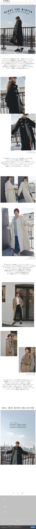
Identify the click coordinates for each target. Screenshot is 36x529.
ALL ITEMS (3, 499)
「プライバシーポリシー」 (13, 527)
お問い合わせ (18, 520)
